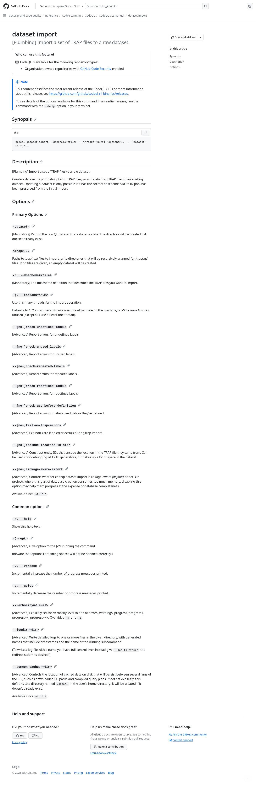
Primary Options (29, 214)
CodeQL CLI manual (111, 15)
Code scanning (71, 15)
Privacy (55, 772)
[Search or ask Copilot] (147, 6)
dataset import (137, 15)
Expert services (95, 772)
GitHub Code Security (95, 69)
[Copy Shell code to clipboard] (145, 132)
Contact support (181, 740)
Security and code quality (25, 15)
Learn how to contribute (103, 753)
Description (27, 161)
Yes (20, 735)
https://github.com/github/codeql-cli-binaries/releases (88, 93)
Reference (51, 15)
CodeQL (90, 15)
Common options (30, 506)
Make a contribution (109, 746)
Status (67, 772)
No (35, 735)
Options (23, 201)
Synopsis (24, 119)
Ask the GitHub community (188, 734)
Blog (111, 772)
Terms (44, 772)
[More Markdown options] (200, 37)
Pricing (78, 772)
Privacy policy (19, 742)
